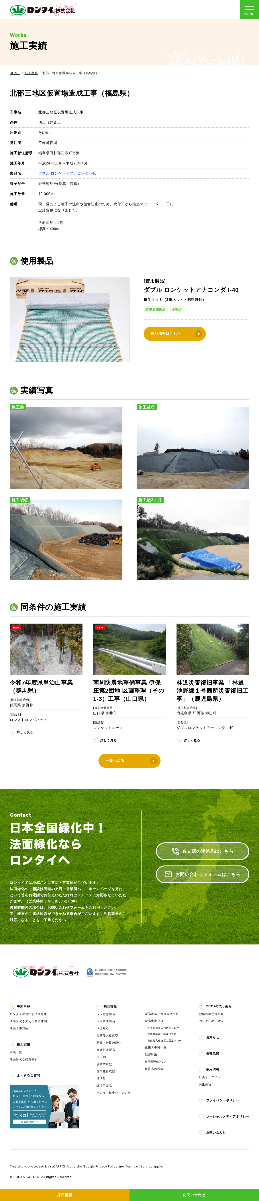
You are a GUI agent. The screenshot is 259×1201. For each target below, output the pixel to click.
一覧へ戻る (131, 760)
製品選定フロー (156, 1021)
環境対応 (102, 1028)
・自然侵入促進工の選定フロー (163, 1040)
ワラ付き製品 (105, 1014)
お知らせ (213, 1037)
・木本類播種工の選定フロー (162, 1034)
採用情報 (213, 1069)
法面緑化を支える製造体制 (28, 1021)
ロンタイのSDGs (211, 1021)
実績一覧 (16, 1052)
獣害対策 (151, 1054)
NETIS (101, 1057)
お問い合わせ (216, 1132)
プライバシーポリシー (222, 1100)
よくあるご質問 (28, 1075)
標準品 (176, 309)
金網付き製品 (105, 1049)
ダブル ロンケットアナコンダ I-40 (67, 173)
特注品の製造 (154, 1069)
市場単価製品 (156, 309)
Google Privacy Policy (100, 1166)
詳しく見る (25, 732)
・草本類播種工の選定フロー (162, 1027)
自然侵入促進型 (107, 1035)
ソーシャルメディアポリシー (227, 1116)
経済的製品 (104, 1085)
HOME (15, 73)
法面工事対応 (19, 1028)
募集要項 (205, 1084)
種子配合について (157, 1061)
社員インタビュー (211, 1077)
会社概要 (213, 1053)
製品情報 (110, 1006)
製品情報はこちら (176, 333)
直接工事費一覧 (156, 1047)
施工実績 (31, 73)
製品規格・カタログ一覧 (162, 1013)
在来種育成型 (105, 1071)
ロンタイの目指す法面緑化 (28, 1014)
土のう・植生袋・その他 (113, 1092)
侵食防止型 (104, 1064)
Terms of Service (138, 1166)
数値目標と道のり (211, 1014)
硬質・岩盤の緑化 (108, 1042)
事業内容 (23, 1006)
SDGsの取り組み (219, 1006)
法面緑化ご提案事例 (24, 1059)
